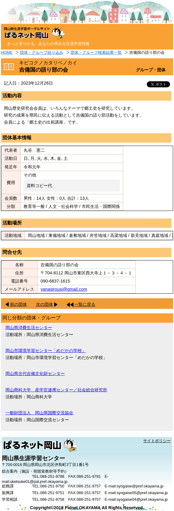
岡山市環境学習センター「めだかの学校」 (45, 350)
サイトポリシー (157, 440)
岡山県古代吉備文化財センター (35, 373)
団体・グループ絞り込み (41, 52)
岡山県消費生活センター (28, 327)
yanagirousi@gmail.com (64, 289)
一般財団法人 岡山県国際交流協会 (39, 412)
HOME (6, 52)
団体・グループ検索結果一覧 (96, 52)
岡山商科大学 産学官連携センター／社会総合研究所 (56, 389)
